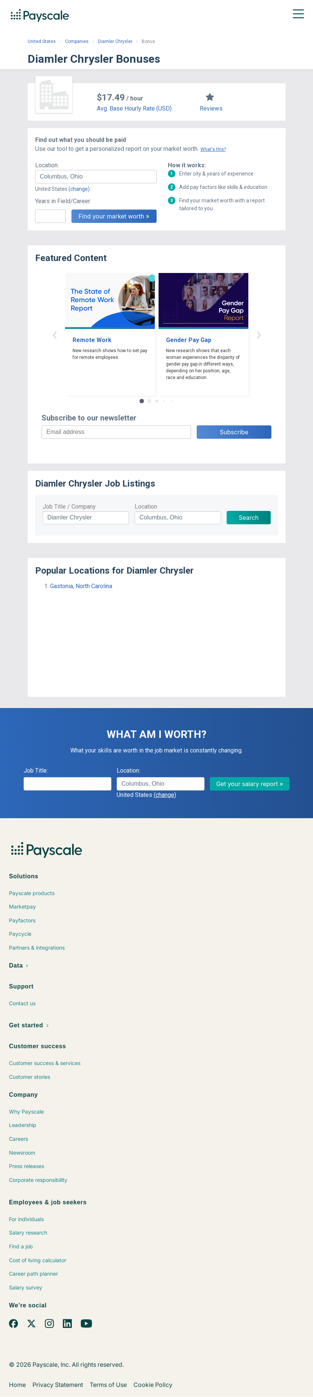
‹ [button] (54, 334)
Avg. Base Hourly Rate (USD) (134, 108)
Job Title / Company (69, 506)
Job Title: (36, 770)
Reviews (211, 108)
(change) (79, 189)
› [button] (258, 334)
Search (248, 517)
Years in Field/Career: (63, 201)
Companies (77, 41)
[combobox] (96, 176)
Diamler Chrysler (115, 41)
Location (146, 506)
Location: (47, 165)
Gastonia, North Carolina (81, 586)
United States (42, 41)
